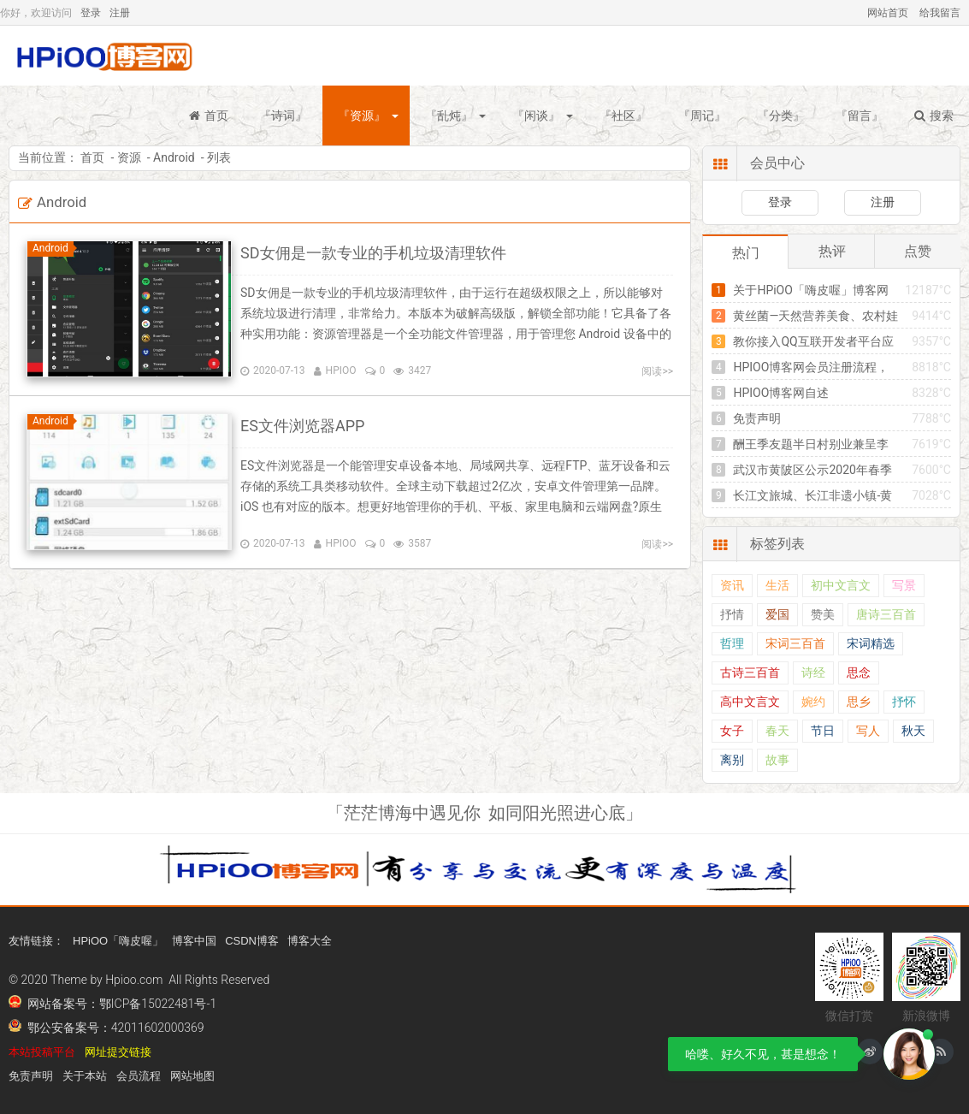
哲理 (732, 643)
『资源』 (362, 115)
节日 (823, 731)
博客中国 (194, 940)
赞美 (823, 614)
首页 (208, 115)
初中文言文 (841, 585)
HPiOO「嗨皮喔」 (118, 940)
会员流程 (138, 1076)
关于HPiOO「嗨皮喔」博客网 (811, 290)
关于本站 (84, 1076)
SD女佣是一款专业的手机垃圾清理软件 (373, 253)
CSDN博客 (252, 940)
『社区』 (623, 115)
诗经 (813, 673)
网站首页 (887, 13)
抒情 (732, 614)
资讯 (732, 585)
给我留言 (939, 13)
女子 (732, 731)
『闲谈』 (536, 115)
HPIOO (341, 370)
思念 (859, 673)
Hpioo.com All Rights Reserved (187, 980)
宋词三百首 (795, 643)
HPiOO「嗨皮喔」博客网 (102, 56)
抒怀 (904, 702)
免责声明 (757, 418)
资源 (129, 157)
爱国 (777, 614)
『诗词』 (283, 115)
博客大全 (309, 940)
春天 (777, 731)
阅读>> (657, 371)
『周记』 (702, 115)
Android (174, 157)
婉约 (813, 702)
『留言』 (859, 115)
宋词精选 (871, 643)
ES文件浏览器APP (302, 426)
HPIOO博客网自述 (781, 393)
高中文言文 (750, 702)
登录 (90, 13)
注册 (119, 13)
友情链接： (36, 940)
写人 (868, 731)
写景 (904, 585)
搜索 (934, 115)
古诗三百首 (750, 673)
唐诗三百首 (886, 614)
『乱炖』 (449, 115)
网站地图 (192, 1076)
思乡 (859, 702)
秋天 (913, 731)
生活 (777, 585)
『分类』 (781, 115)
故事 (777, 760)
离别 (732, 760)
